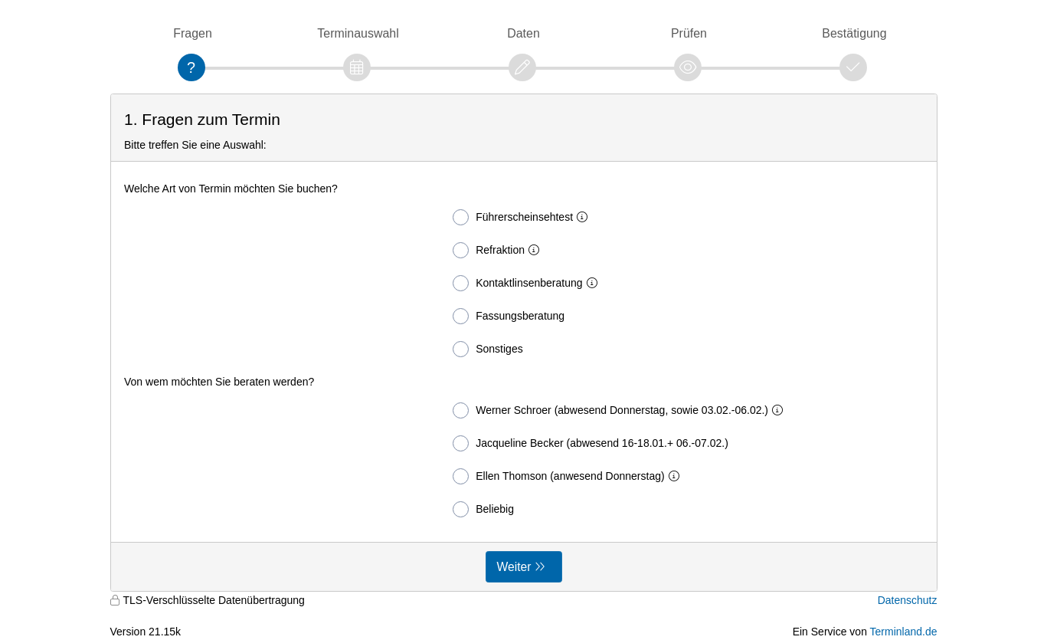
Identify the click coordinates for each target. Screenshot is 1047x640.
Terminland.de (903, 631)
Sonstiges (487, 349)
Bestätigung (854, 33)
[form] (523, 343)
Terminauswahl (357, 33)
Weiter (514, 566)
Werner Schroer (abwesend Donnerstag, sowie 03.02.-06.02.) (621, 410)
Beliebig (483, 509)
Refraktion (499, 250)
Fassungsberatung (508, 316)
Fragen (192, 33)
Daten (523, 33)
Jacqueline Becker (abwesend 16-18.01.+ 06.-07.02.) (590, 443)
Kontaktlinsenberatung (528, 283)
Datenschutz (907, 600)
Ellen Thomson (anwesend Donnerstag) (569, 476)
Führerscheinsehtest (523, 217)
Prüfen (689, 33)
